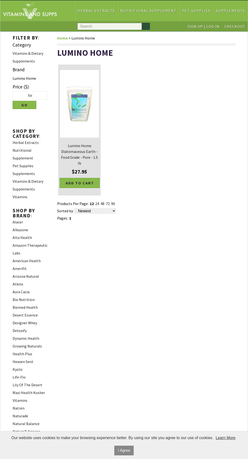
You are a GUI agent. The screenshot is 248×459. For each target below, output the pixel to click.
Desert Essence (25, 315)
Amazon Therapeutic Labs (30, 249)
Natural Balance (26, 423)
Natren (18, 408)
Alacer (18, 222)
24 (97, 203)
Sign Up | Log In (203, 26)
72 (108, 203)
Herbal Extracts (96, 10)
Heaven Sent (23, 361)
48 (102, 203)
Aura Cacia (21, 291)
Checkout (234, 26)
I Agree (124, 450)
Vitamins (20, 196)
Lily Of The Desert (27, 384)
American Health (27, 260)
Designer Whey (25, 322)
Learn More (225, 438)
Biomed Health (25, 307)
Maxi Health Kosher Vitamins (29, 396)
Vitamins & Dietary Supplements (28, 57)
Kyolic (18, 369)
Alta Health (22, 237)
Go (24, 105)
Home (62, 38)
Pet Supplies (196, 10)
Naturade (20, 415)
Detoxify (20, 330)
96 (113, 203)
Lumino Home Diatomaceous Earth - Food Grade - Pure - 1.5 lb (79, 154)
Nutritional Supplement (148, 10)
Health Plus (22, 353)
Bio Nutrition (24, 299)
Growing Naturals (27, 346)
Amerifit (20, 268)
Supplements (230, 10)
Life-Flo (19, 377)
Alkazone (20, 229)
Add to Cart (80, 183)
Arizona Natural (26, 276)
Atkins (18, 284)
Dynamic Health (26, 338)
